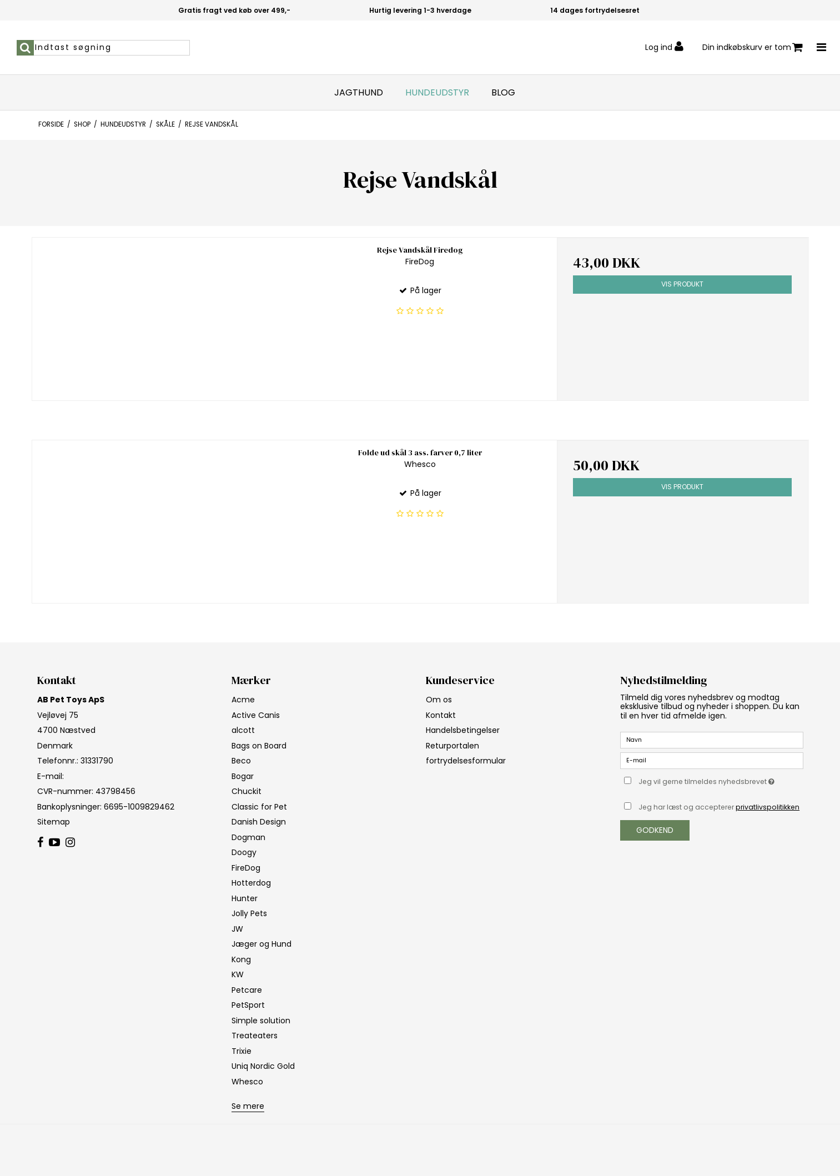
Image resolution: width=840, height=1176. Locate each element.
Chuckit (246, 791)
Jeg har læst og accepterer (718, 807)
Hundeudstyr (437, 92)
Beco (241, 760)
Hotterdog (251, 882)
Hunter (245, 898)
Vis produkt (682, 284)
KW (238, 974)
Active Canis (256, 715)
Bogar (243, 776)
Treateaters (255, 1035)
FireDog (246, 867)
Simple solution (261, 1020)
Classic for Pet (259, 806)
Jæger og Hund (261, 943)
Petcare (247, 990)
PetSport (248, 1005)
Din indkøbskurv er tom (752, 47)
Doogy (244, 852)
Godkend (654, 830)
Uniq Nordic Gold (263, 1066)
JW (237, 928)
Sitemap (53, 821)
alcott (243, 730)
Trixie (242, 1051)
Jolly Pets (249, 913)
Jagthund (358, 92)
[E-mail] (711, 760)
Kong (241, 959)
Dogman (248, 837)
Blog (503, 92)
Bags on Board (259, 745)
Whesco (247, 1081)
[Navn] (711, 739)
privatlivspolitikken (767, 807)
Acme (243, 699)
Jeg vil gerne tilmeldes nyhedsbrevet (720, 779)
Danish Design (259, 821)
